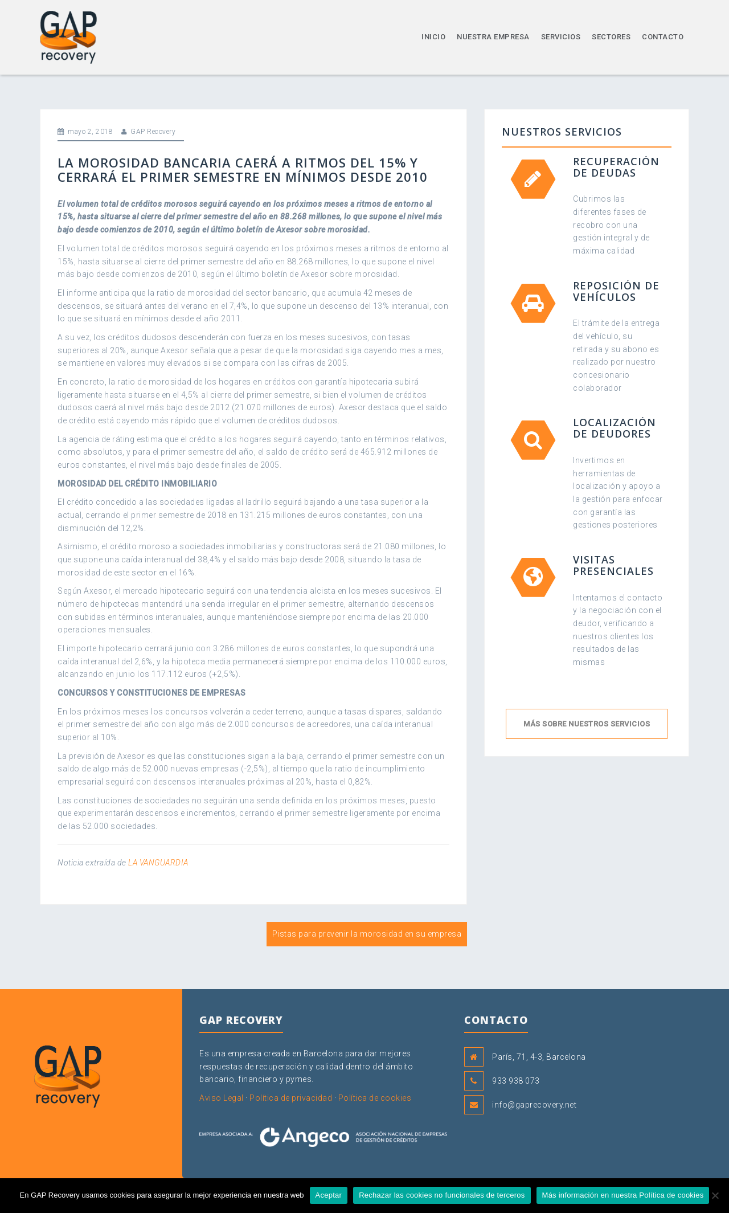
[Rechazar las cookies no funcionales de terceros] (714, 1195)
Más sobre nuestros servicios (586, 724)
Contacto (662, 36)
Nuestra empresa (493, 36)
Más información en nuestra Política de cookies (623, 1195)
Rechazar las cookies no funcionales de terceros (442, 1195)
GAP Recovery (152, 132)
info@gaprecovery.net (534, 1104)
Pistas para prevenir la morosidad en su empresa (367, 933)
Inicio (433, 36)
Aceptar (329, 1195)
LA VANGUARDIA (158, 862)
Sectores (611, 36)
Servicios (561, 36)
